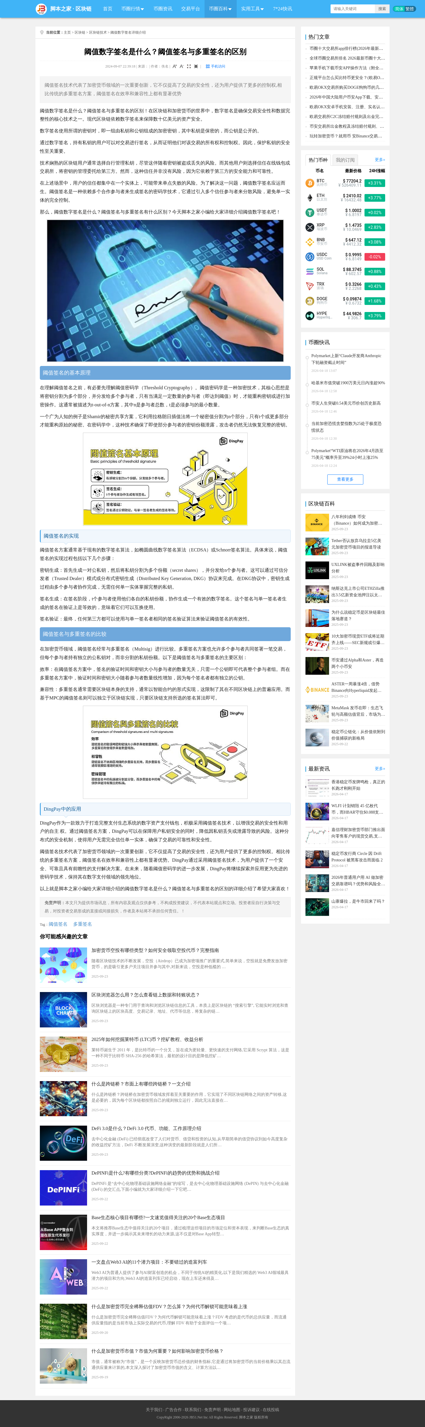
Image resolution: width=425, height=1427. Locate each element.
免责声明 (212, 1410)
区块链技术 (98, 32)
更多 (379, 159)
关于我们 (154, 1410)
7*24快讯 (282, 8)
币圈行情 (130, 8)
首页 (107, 8)
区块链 (83, 9)
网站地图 (232, 1410)
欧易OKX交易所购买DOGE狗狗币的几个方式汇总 (355, 87)
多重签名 (82, 924)
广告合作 (173, 1410)
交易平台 (190, 8)
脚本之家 (60, 9)
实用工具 (250, 8)
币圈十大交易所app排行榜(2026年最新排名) (349, 48)
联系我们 (193, 1410)
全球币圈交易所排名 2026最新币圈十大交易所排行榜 (358, 58)
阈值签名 (58, 924)
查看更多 (345, 479)
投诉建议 (251, 1410)
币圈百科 (218, 8)
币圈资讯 (162, 8)
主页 (67, 32)
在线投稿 (271, 1410)
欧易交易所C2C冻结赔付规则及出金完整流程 (351, 116)
